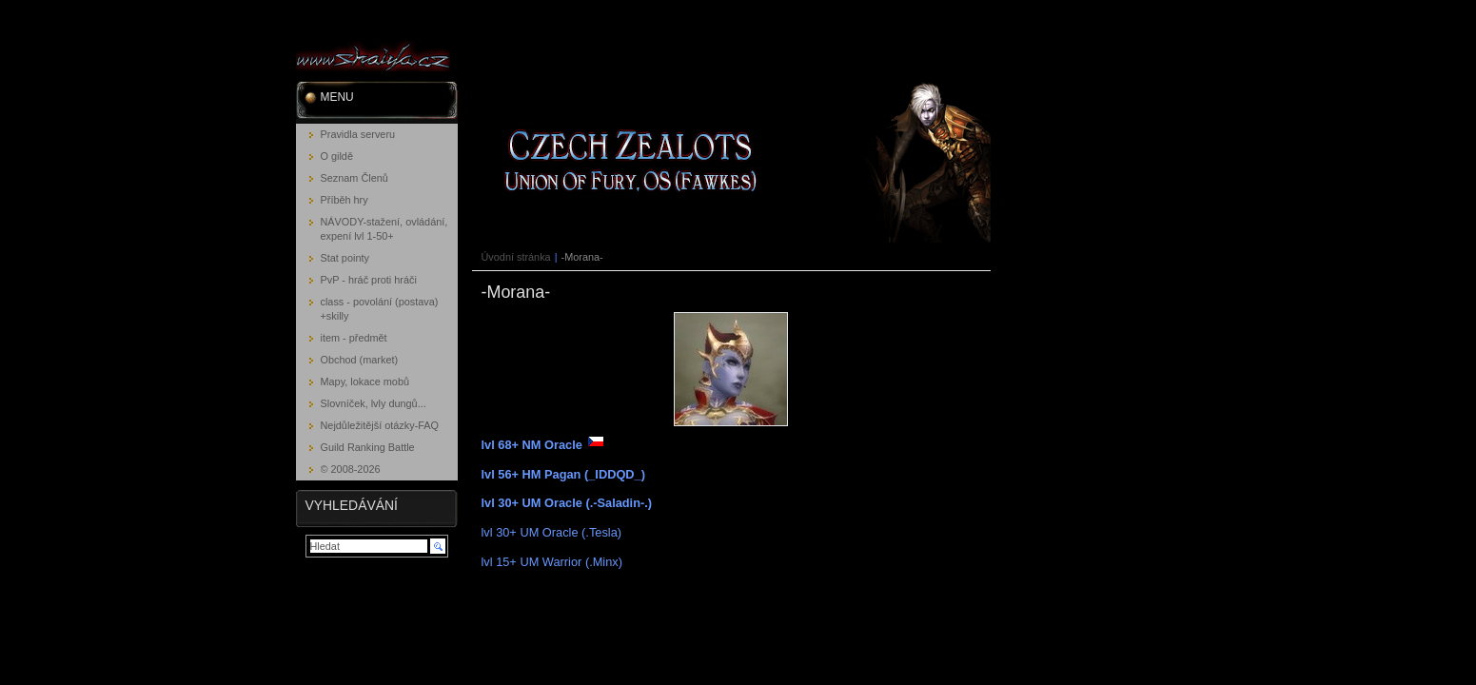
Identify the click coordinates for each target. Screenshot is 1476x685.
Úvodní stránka (516, 257)
